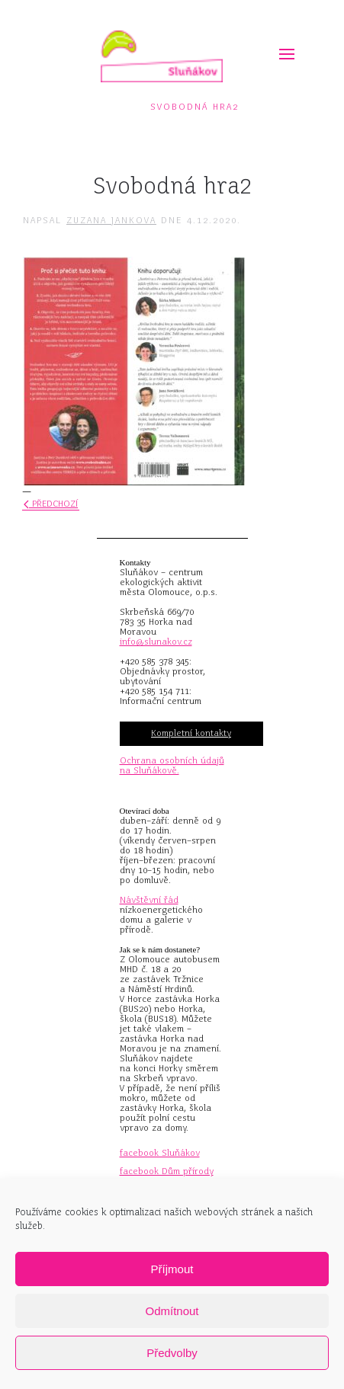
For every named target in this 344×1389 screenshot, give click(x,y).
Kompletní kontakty (191, 733)
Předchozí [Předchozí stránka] (51, 503)
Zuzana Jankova (111, 220)
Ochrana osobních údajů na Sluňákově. (172, 765)
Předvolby (172, 1352)
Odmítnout (171, 1310)
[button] (280, 49)
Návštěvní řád (149, 900)
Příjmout (172, 1269)
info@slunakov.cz (156, 641)
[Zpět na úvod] (162, 56)
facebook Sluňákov (160, 1152)
